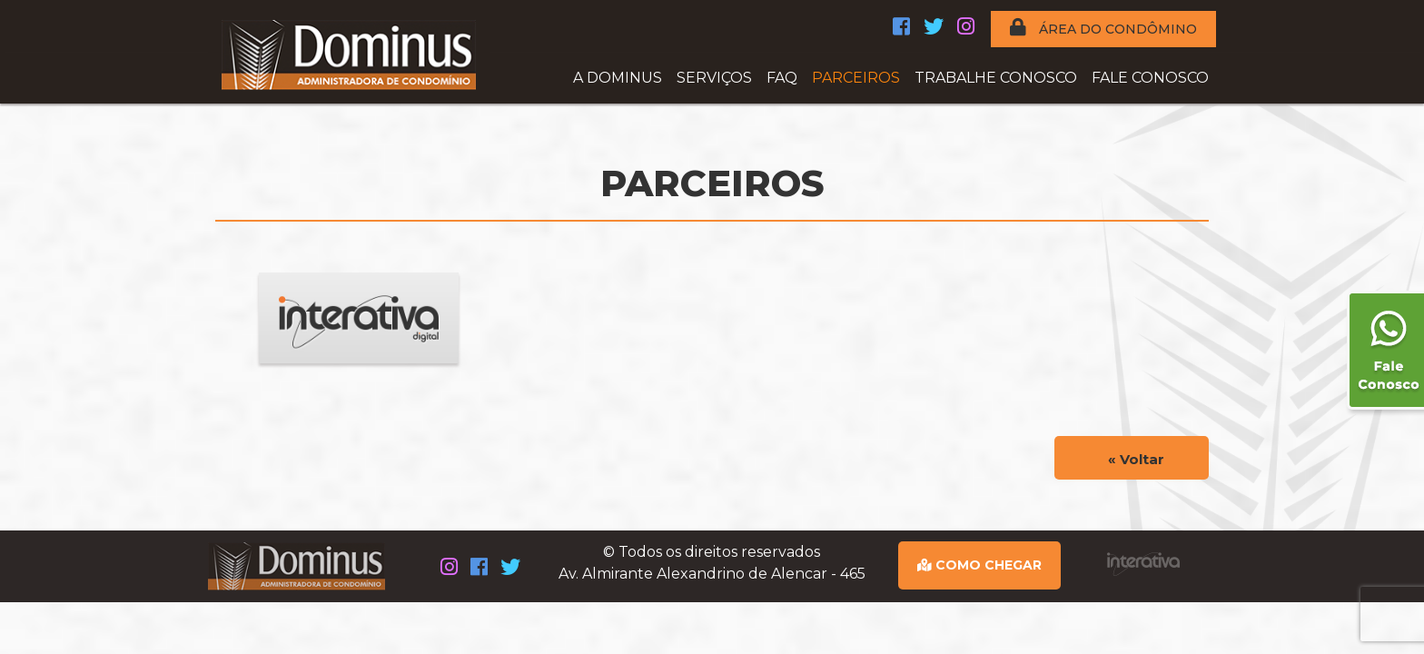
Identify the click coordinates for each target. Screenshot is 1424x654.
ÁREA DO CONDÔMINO (1103, 27)
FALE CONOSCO (1150, 77)
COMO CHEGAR (979, 565)
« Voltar (1136, 459)
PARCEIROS (856, 77)
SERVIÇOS (714, 77)
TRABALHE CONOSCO (996, 77)
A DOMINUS (617, 77)
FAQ (781, 77)
